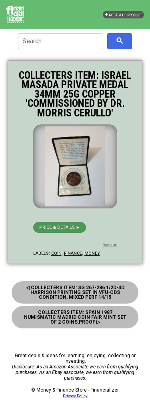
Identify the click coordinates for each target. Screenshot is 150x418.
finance (73, 253)
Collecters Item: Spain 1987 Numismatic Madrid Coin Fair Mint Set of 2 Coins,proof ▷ (75, 317)
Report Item (110, 244)
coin (56, 253)
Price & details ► (59, 227)
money (92, 253)
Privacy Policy (75, 396)
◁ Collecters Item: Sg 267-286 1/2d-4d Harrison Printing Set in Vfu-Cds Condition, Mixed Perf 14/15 (75, 292)
